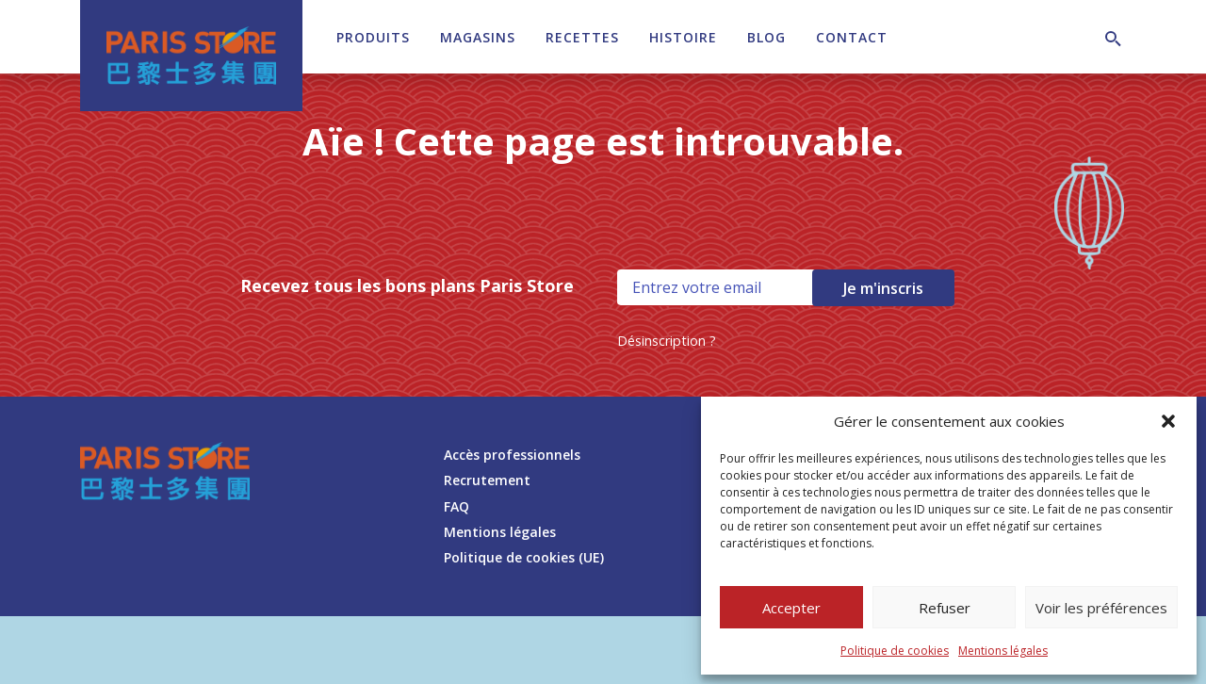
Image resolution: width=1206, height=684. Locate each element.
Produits (373, 37)
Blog (766, 37)
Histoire (683, 37)
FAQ (456, 506)
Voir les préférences (1101, 607)
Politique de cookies (894, 651)
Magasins (477, 37)
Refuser (944, 607)
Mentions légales (1003, 651)
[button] (1168, 421)
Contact (852, 37)
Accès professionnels (512, 455)
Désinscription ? (666, 341)
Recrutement (487, 480)
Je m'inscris (883, 288)
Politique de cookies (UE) (524, 557)
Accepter (791, 607)
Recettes (582, 37)
